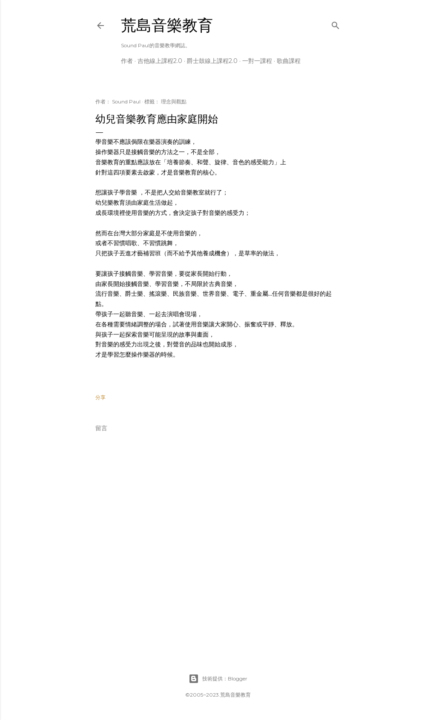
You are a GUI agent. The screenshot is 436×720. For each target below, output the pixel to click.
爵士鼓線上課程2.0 (212, 61)
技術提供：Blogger (218, 679)
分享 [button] (100, 397)
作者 (127, 61)
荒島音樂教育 (167, 25)
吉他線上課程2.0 (160, 61)
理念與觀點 (173, 101)
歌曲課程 (289, 61)
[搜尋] (335, 23)
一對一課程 (257, 61)
